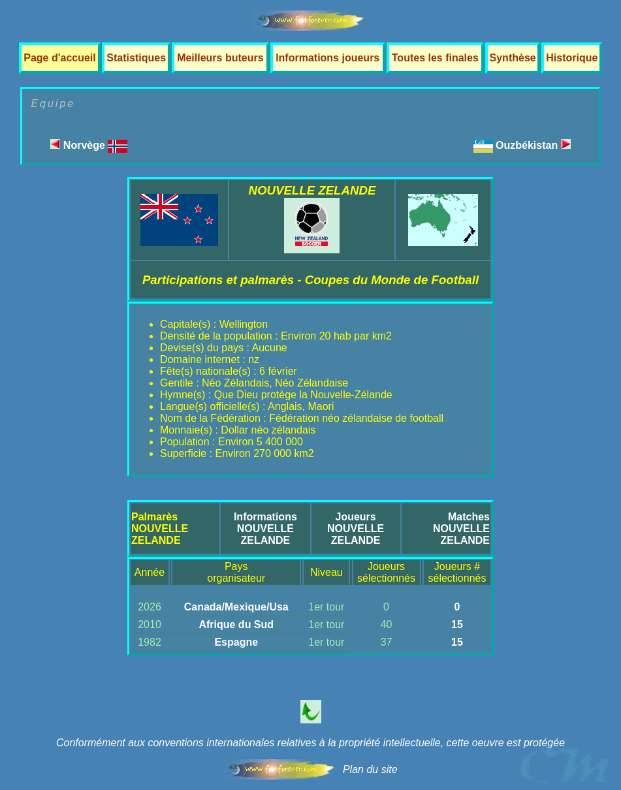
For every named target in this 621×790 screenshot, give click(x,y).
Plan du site (370, 769)
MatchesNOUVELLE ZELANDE (461, 528)
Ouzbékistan (533, 145)
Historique (571, 57)
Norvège (88, 145)
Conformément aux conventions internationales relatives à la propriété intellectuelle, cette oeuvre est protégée (310, 742)
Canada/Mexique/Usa (236, 606)
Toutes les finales (435, 57)
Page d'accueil (60, 57)
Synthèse (513, 57)
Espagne (236, 642)
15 (457, 624)
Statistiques (136, 57)
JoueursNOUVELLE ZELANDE (355, 528)
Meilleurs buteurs (220, 57)
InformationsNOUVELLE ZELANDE (265, 528)
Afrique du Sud (236, 624)
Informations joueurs (327, 57)
